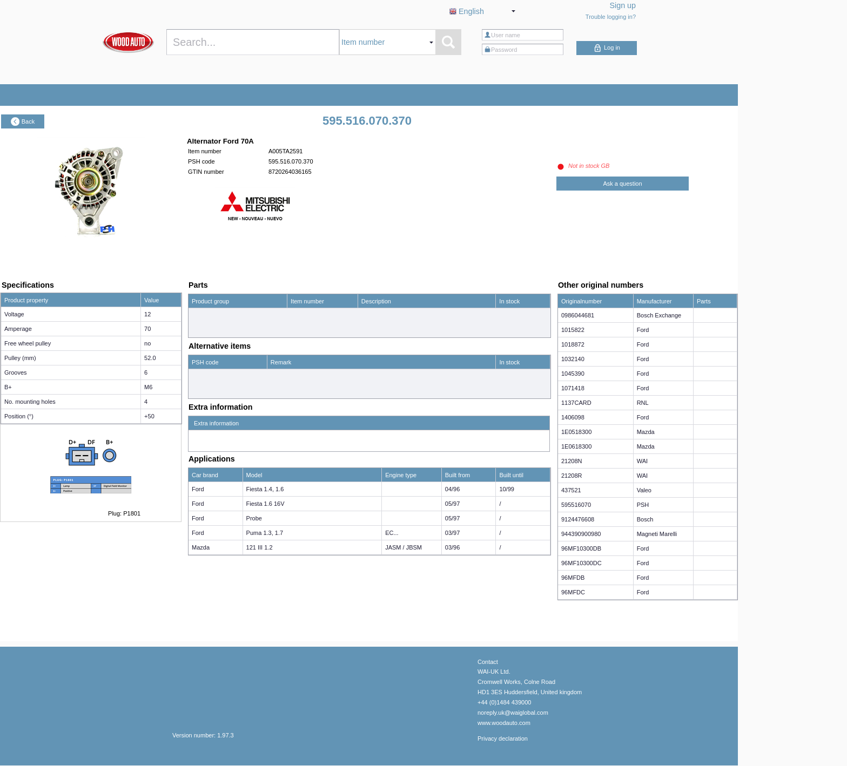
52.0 (150, 358)
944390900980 (581, 534)
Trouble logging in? (611, 16)
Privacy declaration (503, 738)
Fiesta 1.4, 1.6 (265, 489)
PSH (643, 504)
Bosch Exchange (659, 315)
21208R (571, 475)
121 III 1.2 (259, 547)
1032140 (572, 359)
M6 (148, 387)
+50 (149, 416)
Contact (488, 662)
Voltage (14, 314)
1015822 (572, 330)
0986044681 (577, 315)
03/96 (452, 547)
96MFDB (572, 577)
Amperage (18, 329)
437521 (571, 490)
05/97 (452, 503)
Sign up (623, 5)
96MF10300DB (581, 548)
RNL (643, 402)
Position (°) (18, 416)
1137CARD (576, 402)
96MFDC (573, 592)
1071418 (572, 388)
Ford (198, 489)
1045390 (572, 373)
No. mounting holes (30, 401)
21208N (571, 461)
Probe (254, 518)
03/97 (452, 533)
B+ (8, 387)
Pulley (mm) (20, 358)
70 (147, 329)
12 (147, 314)
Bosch (645, 519)
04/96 (452, 489)
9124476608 (577, 519)
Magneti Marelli (657, 534)
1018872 (572, 344)
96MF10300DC (581, 563)
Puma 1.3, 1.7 (265, 533)
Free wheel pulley (27, 343)
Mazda (201, 547)
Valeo (644, 490)
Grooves (15, 372)
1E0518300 (576, 432)
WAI (642, 461)
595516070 (576, 504)
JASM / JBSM (403, 547)
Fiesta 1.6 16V (265, 503)
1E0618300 (576, 446)
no (147, 343)
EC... (391, 533)
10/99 (506, 489)
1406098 (572, 417)
